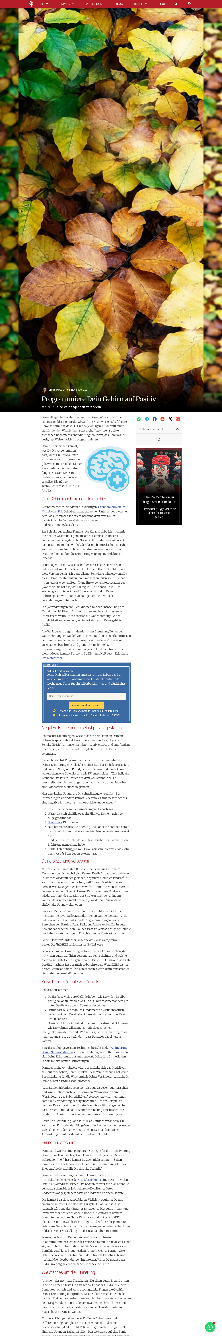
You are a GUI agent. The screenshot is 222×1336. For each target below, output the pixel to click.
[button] (139, 419)
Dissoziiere (55, 822)
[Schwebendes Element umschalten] (210, 1327)
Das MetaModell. (52, 658)
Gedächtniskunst (89, 1179)
